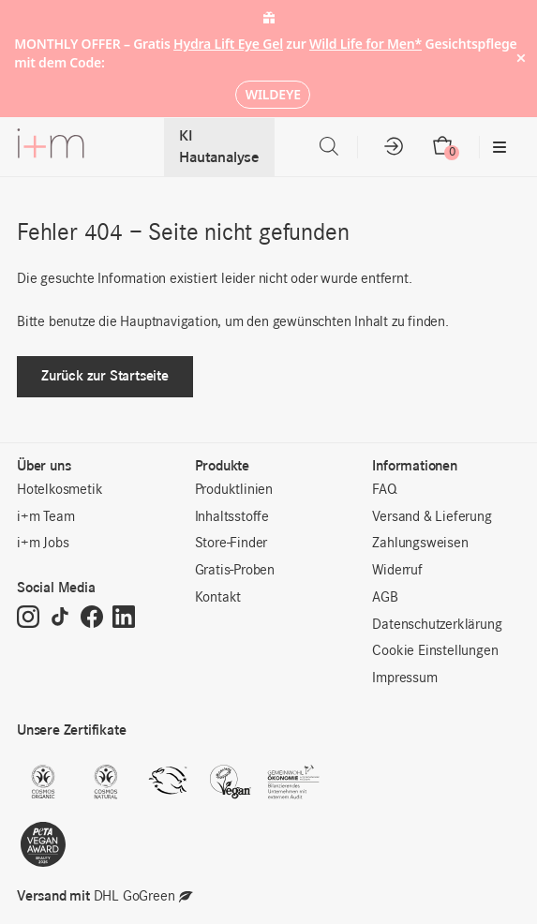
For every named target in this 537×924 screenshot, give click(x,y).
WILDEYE (273, 94)
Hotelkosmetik (59, 490)
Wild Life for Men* (365, 43)
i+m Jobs (42, 543)
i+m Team (45, 517)
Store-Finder (231, 543)
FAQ (384, 490)
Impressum (404, 678)
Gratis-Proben (235, 570)
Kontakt (218, 597)
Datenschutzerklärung (436, 625)
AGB (384, 597)
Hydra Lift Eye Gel (228, 43)
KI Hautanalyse (219, 147)
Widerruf (397, 570)
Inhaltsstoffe (232, 517)
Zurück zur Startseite (105, 375)
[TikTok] (60, 618)
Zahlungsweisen (420, 543)
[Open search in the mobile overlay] (329, 146)
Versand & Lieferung (431, 517)
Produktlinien (234, 490)
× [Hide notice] (520, 58)
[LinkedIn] (123, 618)
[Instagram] (28, 618)
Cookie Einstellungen (435, 651)
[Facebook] (92, 618)
